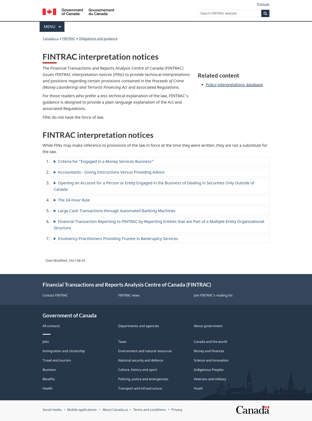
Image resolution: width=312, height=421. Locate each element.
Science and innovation (211, 360)
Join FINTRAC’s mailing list (213, 295)
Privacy (177, 409)
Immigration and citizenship (64, 351)
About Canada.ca (115, 409)
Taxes (122, 341)
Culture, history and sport (137, 370)
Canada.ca (50, 38)
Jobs (46, 341)
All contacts (51, 326)
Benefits (49, 379)
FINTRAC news (129, 295)
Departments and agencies (138, 326)
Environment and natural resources (145, 351)
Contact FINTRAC (55, 295)
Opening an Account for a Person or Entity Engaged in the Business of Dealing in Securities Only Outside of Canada (154, 186)
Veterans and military (210, 379)
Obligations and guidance (98, 38)
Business (49, 370)
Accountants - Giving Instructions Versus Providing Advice (111, 172)
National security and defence (140, 360)
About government (208, 326)
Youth (198, 388)
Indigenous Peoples (209, 370)
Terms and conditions (149, 409)
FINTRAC (68, 38)
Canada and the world (210, 341)
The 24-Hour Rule (74, 200)
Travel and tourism (57, 360)
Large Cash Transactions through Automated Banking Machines (117, 210)
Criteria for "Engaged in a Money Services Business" (106, 161)
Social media (52, 409)
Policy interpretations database (234, 84)
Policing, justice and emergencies (143, 379)
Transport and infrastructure (140, 388)
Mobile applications (82, 409)
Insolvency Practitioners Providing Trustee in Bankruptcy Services (118, 238)
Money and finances (209, 351)
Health (48, 388)
